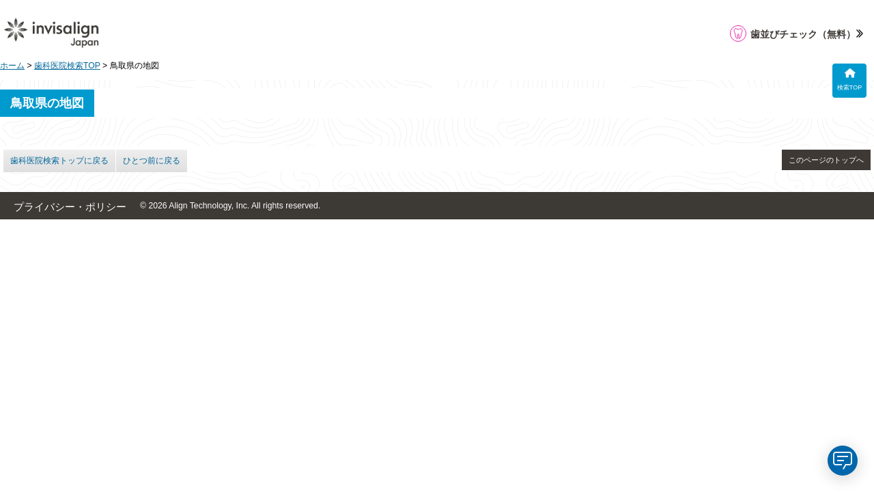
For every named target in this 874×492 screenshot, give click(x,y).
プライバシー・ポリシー (70, 207)
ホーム (12, 65)
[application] (842, 460)
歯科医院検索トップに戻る (59, 160)
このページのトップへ (826, 160)
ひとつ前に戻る (151, 160)
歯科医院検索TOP (67, 65)
